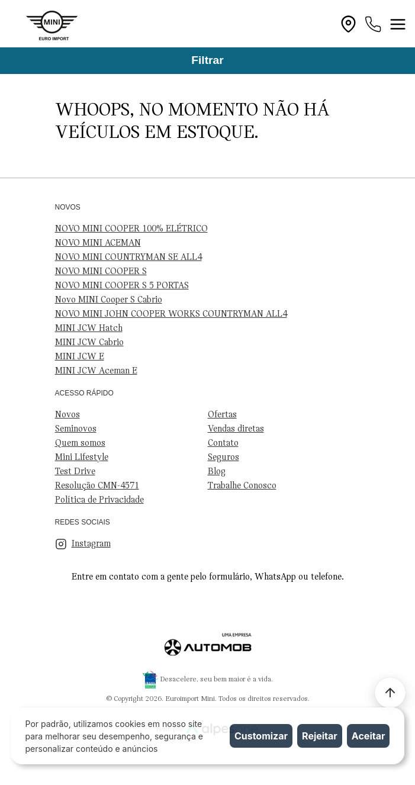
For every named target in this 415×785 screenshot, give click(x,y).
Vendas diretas (236, 429)
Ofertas (222, 415)
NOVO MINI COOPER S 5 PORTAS (122, 286)
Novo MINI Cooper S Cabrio (108, 300)
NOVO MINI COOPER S (101, 271)
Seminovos (75, 429)
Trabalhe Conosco (242, 486)
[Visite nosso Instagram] (208, 544)
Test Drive (75, 472)
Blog (217, 472)
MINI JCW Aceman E (96, 371)
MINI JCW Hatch (89, 328)
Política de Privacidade (99, 500)
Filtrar (207, 60)
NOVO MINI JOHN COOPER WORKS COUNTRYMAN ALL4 (171, 314)
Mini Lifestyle (81, 457)
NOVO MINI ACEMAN (98, 243)
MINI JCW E (79, 357)
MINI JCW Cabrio (89, 343)
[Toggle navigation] (398, 24)
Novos (67, 415)
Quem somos (80, 443)
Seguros (223, 457)
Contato (223, 443)
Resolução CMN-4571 (97, 486)
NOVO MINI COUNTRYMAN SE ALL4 (128, 257)
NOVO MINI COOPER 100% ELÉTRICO (131, 229)
